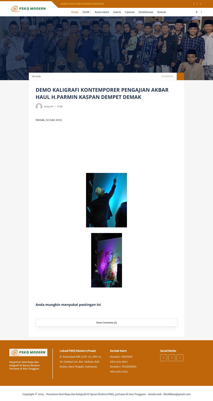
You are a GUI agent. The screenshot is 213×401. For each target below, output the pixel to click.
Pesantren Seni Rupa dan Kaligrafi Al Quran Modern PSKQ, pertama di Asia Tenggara (96, 394)
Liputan (129, 12)
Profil (86, 12)
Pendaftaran (146, 12)
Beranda (36, 76)
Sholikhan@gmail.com (177, 394)
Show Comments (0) (106, 322)
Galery (117, 12)
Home (75, 12)
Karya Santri (102, 12)
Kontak (161, 12)
